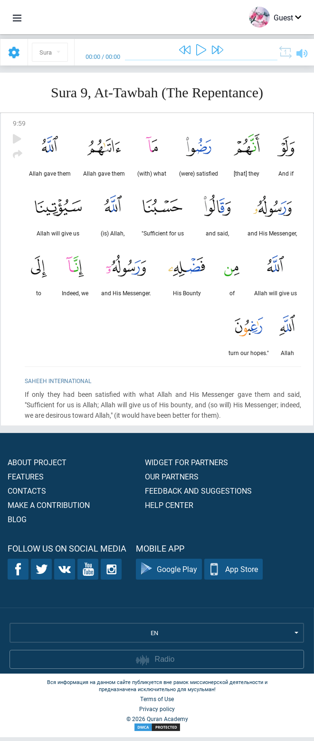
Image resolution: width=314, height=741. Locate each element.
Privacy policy (157, 712)
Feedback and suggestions (198, 494)
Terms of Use (157, 702)
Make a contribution (49, 509)
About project (37, 466)
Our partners (172, 480)
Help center (169, 509)
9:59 (19, 123)
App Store (233, 573)
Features (26, 480)
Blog (17, 523)
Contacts (27, 494)
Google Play (169, 573)
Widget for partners (186, 466)
